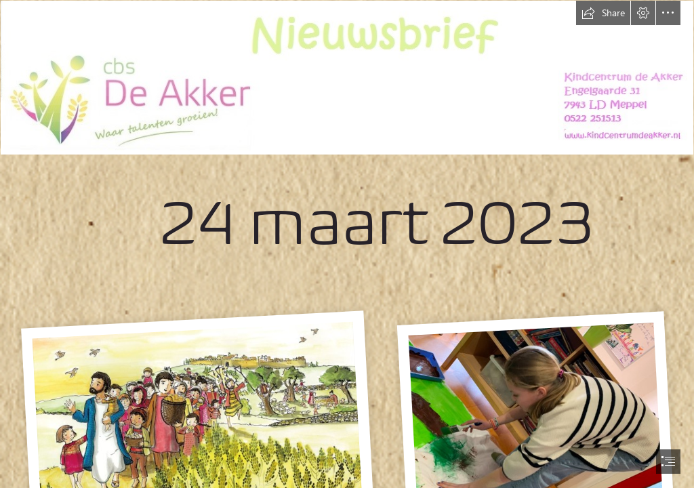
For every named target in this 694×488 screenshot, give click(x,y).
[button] (603, 13)
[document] (347, 244)
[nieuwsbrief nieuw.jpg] (347, 145)
